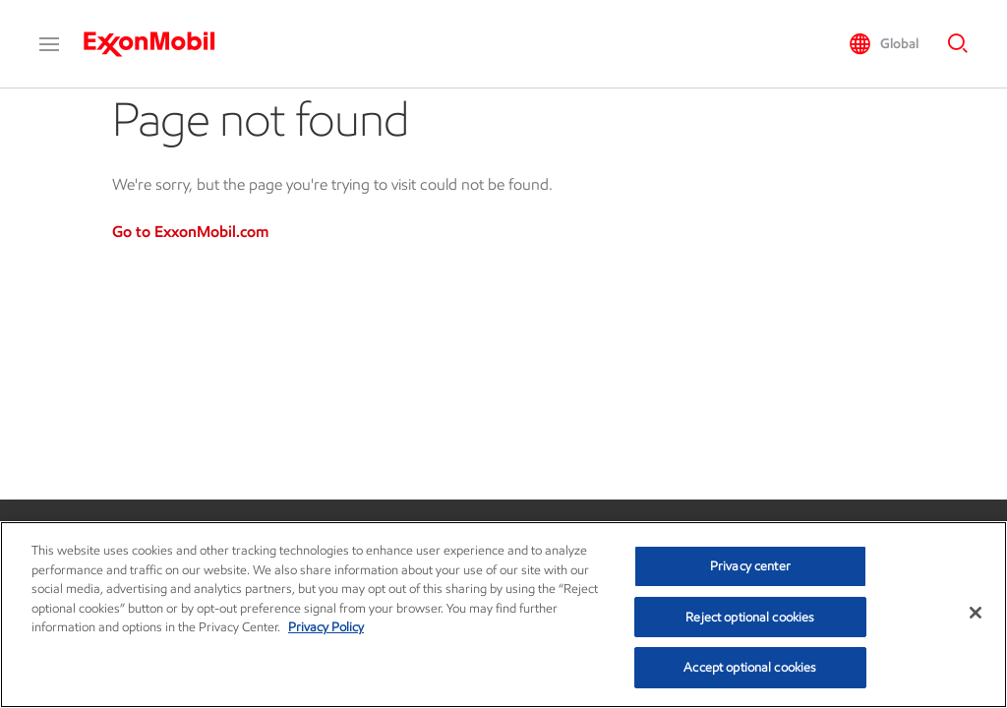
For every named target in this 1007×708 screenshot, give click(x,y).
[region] (503, 614)
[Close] (975, 612)
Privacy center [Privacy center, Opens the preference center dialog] (750, 566)
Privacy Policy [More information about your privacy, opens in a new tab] (326, 627)
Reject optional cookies (749, 617)
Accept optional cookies (749, 667)
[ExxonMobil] (159, 44)
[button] (49, 44)
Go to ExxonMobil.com (190, 231)
